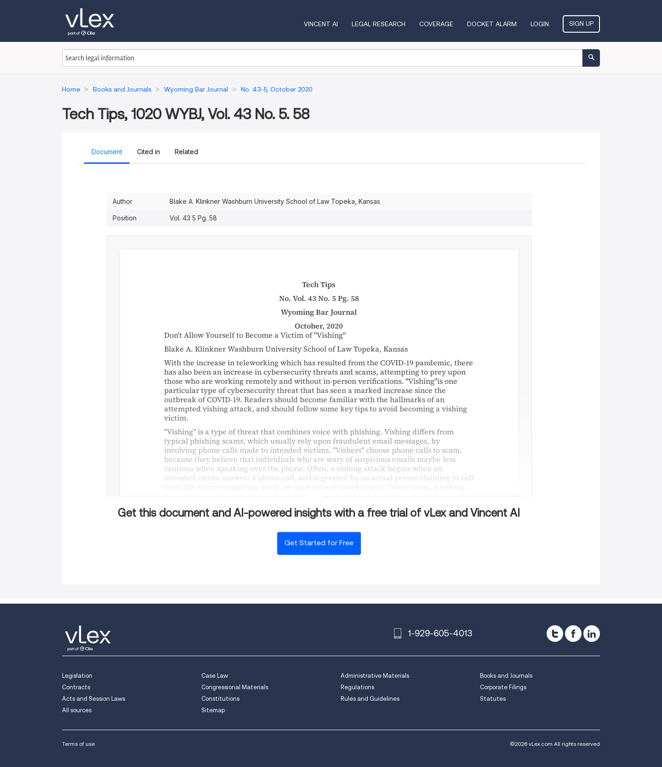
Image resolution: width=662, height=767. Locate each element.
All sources (76, 710)
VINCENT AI (321, 24)
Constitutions (220, 698)
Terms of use (78, 744)
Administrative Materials (375, 675)
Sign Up (581, 23)
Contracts (76, 687)
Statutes (493, 698)
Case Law (214, 675)
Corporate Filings (503, 687)
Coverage (436, 24)
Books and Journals (506, 675)
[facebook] (573, 633)
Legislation (77, 675)
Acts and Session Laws (93, 698)
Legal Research (378, 24)
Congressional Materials (234, 687)
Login (540, 24)
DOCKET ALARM (492, 24)
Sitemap (213, 710)
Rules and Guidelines (370, 698)
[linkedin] (591, 633)
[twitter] (555, 633)
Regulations (357, 687)
